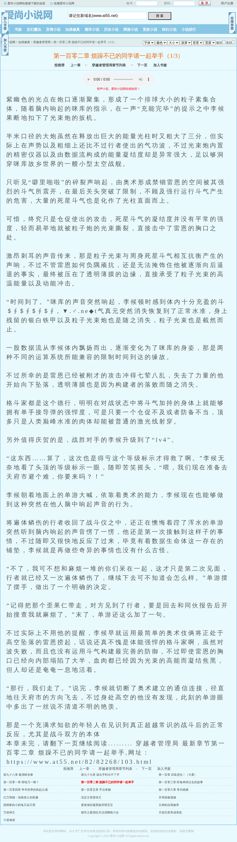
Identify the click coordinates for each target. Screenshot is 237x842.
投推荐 (59, 65)
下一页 (142, 65)
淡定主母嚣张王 (91, 797)
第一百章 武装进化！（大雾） (178, 774)
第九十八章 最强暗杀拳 (18, 774)
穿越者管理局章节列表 (109, 65)
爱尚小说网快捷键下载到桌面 (26, 3)
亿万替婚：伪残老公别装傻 (20, 797)
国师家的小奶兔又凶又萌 (19, 805)
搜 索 (160, 16)
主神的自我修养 (169, 805)
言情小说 (53, 29)
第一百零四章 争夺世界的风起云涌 (25, 789)
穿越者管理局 (42, 42)
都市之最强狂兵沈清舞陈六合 (100, 812)
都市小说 (92, 29)
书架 (18, 29)
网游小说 (130, 29)
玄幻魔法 (34, 29)
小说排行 (188, 29)
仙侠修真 (72, 29)
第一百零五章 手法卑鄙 (96, 789)
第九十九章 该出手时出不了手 (100, 774)
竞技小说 (150, 29)
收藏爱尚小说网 (64, 3)
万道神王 (9, 812)
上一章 (75, 65)
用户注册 (227, 3)
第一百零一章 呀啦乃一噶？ (21, 782)
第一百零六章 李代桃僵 (173, 789)
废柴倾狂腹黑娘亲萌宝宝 (97, 805)
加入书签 (160, 65)
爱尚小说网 (30, 14)
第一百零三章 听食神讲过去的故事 (181, 782)
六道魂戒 (9, 820)
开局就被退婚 (167, 797)
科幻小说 (169, 29)
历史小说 (111, 29)
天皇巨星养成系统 (170, 812)
